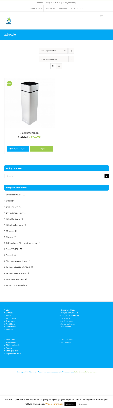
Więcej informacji (54, 404)
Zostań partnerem (67, 324)
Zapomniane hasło (13, 353)
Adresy (9, 348)
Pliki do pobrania (13, 345)
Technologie (11, 318)
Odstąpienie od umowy (69, 315)
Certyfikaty (11, 327)
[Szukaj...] (54, 176)
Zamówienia (11, 342)
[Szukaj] (107, 176)
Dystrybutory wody (14, 213)
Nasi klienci (10, 324)
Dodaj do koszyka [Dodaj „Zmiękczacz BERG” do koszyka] (18, 149)
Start (8, 310)
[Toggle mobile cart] (101, 16)
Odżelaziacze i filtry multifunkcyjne (21, 243)
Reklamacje (65, 318)
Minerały (10, 231)
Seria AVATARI (12, 249)
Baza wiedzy (65, 327)
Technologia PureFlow (16, 273)
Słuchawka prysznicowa (16, 261)
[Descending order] (71, 51)
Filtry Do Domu (13, 219)
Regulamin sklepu (67, 310)
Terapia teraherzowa (15, 279)
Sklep (8, 315)
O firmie (9, 313)
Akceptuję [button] (70, 404)
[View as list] (59, 66)
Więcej (42, 149)
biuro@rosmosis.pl (70, 3)
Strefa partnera (66, 321)
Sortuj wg (48, 51)
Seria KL (9, 255)
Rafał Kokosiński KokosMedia (85, 372)
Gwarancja (10, 321)
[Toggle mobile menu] (107, 16)
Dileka (9, 200)
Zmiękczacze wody (14, 285)
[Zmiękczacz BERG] (29, 103)
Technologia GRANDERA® (18, 267)
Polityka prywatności (69, 313)
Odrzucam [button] (83, 404)
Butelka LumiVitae (14, 194)
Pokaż (49, 59)
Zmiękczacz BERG (29, 133)
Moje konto (10, 339)
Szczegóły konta (12, 351)
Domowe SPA (12, 207)
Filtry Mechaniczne (14, 225)
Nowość (9, 237)
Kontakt (9, 329)
